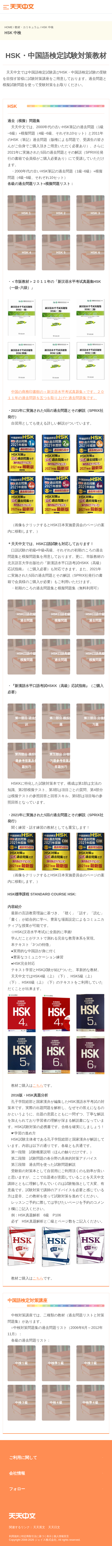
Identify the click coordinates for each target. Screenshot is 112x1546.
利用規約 (14, 1536)
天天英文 (39, 1527)
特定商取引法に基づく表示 (38, 1536)
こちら (38, 1086)
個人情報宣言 (65, 1536)
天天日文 (54, 1527)
